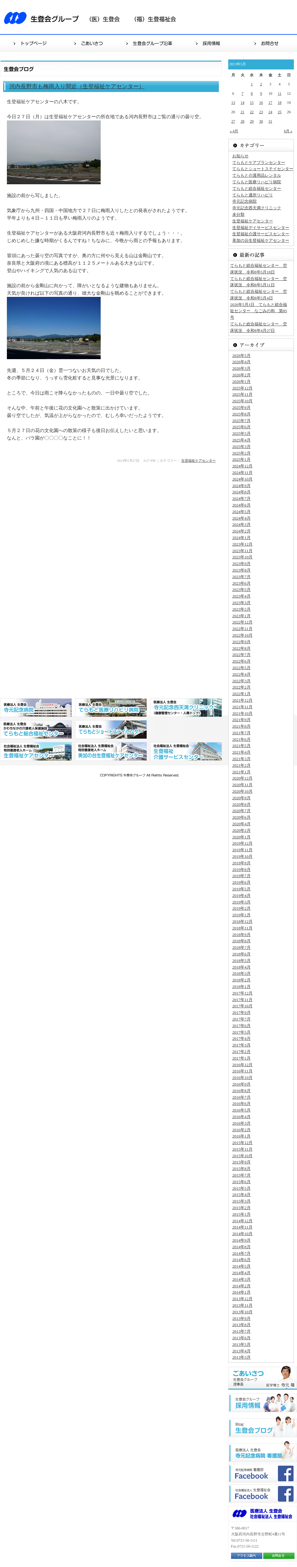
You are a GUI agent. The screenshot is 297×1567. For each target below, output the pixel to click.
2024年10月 (242, 479)
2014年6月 (241, 1259)
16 (261, 102)
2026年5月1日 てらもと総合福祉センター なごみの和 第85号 (258, 311)
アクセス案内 (246, 1556)
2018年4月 (241, 967)
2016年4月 (241, 1116)
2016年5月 (241, 1110)
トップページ (30, 43)
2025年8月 (241, 414)
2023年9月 (241, 563)
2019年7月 (241, 875)
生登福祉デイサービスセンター (260, 227)
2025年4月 (241, 440)
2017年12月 (242, 993)
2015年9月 (241, 1162)
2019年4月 (241, 895)
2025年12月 (242, 388)
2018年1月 (241, 986)
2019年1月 (241, 915)
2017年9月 (241, 1012)
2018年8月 (241, 941)
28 (242, 121)
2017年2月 (241, 1051)
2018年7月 (241, 947)
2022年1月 (241, 693)
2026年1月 (241, 381)
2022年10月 (242, 635)
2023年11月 (242, 550)
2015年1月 (241, 1214)
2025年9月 (241, 407)
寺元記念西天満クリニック (256, 208)
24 (270, 112)
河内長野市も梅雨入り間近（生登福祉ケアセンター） (76, 86)
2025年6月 (241, 427)
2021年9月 (241, 719)
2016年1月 (241, 1136)
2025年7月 (241, 420)
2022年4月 (241, 674)
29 (252, 121)
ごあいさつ (89, 43)
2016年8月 (241, 1090)
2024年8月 (241, 492)
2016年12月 (242, 1064)
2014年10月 (242, 1233)
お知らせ (240, 156)
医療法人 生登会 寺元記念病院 (36, 707)
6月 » (288, 131)
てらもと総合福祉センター (256, 188)
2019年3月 (241, 902)
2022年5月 (241, 667)
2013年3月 (241, 1357)
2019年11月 (242, 849)
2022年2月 (241, 687)
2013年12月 (242, 1298)
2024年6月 (241, 505)
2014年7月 (241, 1253)
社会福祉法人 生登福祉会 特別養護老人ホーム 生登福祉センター (36, 751)
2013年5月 (241, 1344)
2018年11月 (242, 928)
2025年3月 (241, 446)
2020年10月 (242, 791)
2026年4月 (241, 361)
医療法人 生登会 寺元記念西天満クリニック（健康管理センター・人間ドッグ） (186, 707)
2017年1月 (241, 1058)
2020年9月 (241, 798)
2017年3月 (241, 1045)
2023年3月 (241, 602)
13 (233, 102)
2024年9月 (241, 485)
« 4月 (234, 131)
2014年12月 (242, 1220)
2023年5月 (241, 589)
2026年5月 (241, 355)
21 (242, 112)
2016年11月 (242, 1071)
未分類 (238, 214)
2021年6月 (241, 739)
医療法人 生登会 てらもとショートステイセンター (111, 729)
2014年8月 (241, 1246)
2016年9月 (241, 1084)
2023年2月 (241, 609)
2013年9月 (241, 1318)
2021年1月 (241, 772)
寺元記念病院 (244, 201)
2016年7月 (241, 1097)
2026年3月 (241, 368)
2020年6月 (241, 817)
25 (279, 112)
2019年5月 (241, 889)
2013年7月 (241, 1331)
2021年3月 (241, 758)
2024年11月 (242, 472)
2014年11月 (242, 1227)
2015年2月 (241, 1207)
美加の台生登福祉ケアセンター (260, 240)
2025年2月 (241, 453)
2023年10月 (242, 557)
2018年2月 (241, 980)
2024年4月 (241, 518)
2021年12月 (242, 700)
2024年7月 (241, 498)
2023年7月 (241, 576)
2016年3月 (241, 1123)
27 (233, 121)
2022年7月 (241, 654)
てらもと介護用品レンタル (256, 175)
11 (280, 93)
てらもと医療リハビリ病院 (256, 182)
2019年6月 (241, 882)
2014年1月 (241, 1292)
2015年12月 (242, 1142)
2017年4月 (241, 1038)
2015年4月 (241, 1194)
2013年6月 (241, 1338)
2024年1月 (241, 537)
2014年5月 (241, 1266)
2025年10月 (242, 401)
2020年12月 (242, 778)
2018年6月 (241, 954)
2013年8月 (241, 1324)
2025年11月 (242, 394)
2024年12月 (242, 466)
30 (261, 121)
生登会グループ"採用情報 (262, 1402)
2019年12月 (242, 843)
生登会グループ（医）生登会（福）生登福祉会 (94, 17)
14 (242, 102)
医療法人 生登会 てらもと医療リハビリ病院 (111, 707)
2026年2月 (241, 375)
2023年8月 (241, 570)
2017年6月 (241, 1025)
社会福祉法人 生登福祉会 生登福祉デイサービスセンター (186, 751)
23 (261, 112)
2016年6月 (241, 1103)
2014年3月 (241, 1279)
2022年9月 (241, 641)
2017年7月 (241, 1019)
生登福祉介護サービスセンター (260, 233)
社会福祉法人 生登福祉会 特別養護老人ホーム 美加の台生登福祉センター (111, 751)
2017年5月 (241, 1032)
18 (279, 102)
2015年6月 (241, 1181)
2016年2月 (241, 1129)
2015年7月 (241, 1175)
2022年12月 (242, 622)
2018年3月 (241, 973)
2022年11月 (242, 628)
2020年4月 (241, 824)
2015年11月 (242, 1149)
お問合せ (267, 43)
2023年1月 (241, 615)
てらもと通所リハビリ (252, 195)
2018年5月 (241, 960)
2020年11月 (242, 784)
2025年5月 (241, 433)
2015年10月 (242, 1155)
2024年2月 (241, 531)
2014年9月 (241, 1240)
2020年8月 (241, 804)
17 (270, 102)
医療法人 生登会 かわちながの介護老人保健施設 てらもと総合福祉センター (36, 729)
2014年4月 (241, 1272)
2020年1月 (241, 837)
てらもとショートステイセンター (262, 168)
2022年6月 (241, 661)
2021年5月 (241, 745)
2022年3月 (241, 681)
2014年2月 (241, 1286)
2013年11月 (242, 1305)
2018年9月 (241, 934)
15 (252, 102)
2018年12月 (242, 921)
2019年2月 (241, 908)
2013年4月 (241, 1351)
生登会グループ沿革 (149, 43)
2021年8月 (241, 726)
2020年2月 (241, 830)
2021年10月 (242, 713)
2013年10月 (242, 1312)
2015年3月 (241, 1201)
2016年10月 (242, 1077)
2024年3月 (241, 524)
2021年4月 (241, 752)
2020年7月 (241, 810)
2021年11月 (242, 707)
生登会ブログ (262, 1426)
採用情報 (208, 43)
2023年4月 (241, 596)
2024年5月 (241, 511)
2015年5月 (241, 1188)
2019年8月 (241, 869)
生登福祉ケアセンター (198, 460)
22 (252, 112)
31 (270, 121)
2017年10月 (242, 1006)
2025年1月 (241, 459)
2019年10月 (242, 856)
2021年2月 (241, 765)
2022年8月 (241, 648)
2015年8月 (241, 1168)
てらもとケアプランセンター (258, 162)
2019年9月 (241, 863)
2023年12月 (242, 544)
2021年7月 (241, 732)
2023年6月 (241, 583)
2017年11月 (242, 999)
